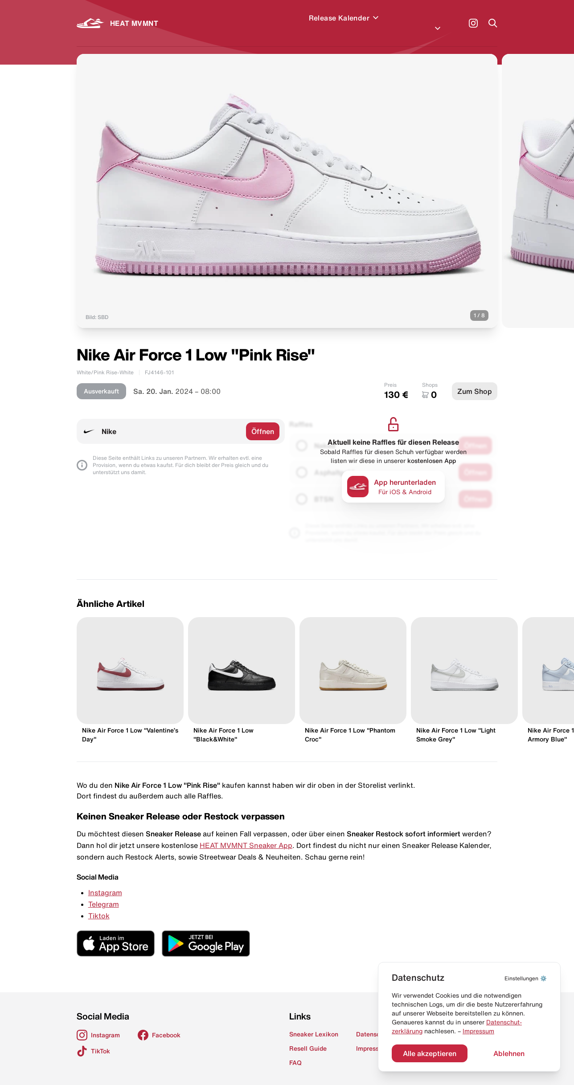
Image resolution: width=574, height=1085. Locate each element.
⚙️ (525, 978)
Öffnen (262, 420)
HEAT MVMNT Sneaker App (246, 834)
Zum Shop (474, 380)
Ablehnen (509, 1053)
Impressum (478, 1031)
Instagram (105, 881)
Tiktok (99, 905)
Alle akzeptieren (429, 1053)
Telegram (103, 893)
